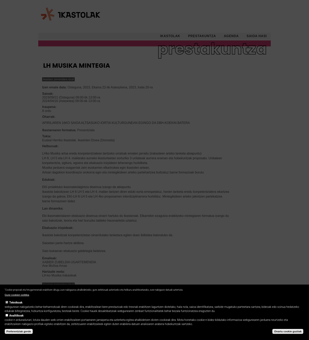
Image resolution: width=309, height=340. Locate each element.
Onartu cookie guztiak (288, 336)
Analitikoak (16, 321)
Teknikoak (15, 308)
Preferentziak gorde (19, 336)
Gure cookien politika (17, 300)
